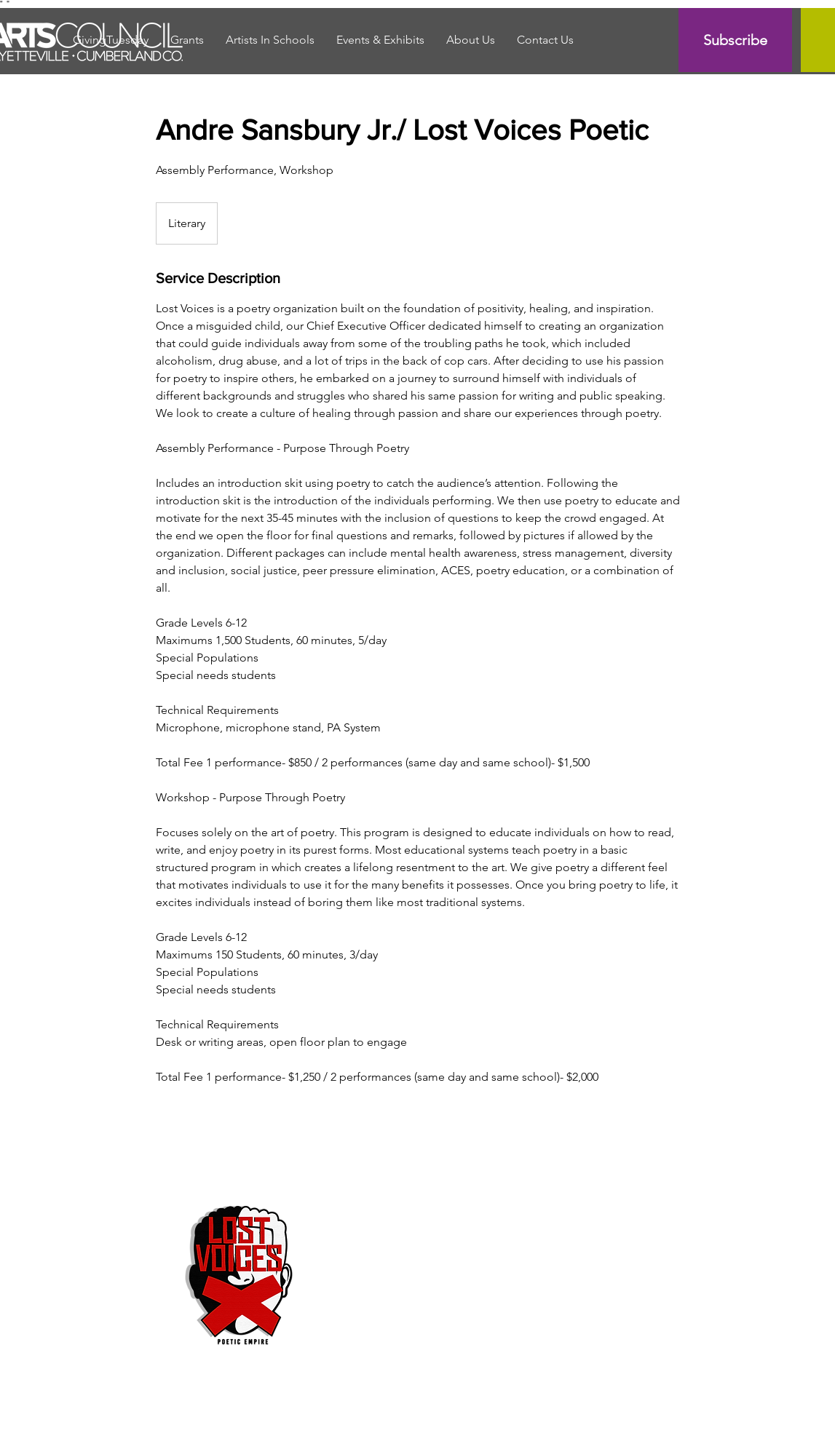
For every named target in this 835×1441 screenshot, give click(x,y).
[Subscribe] (735, 40)
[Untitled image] (240, 1272)
